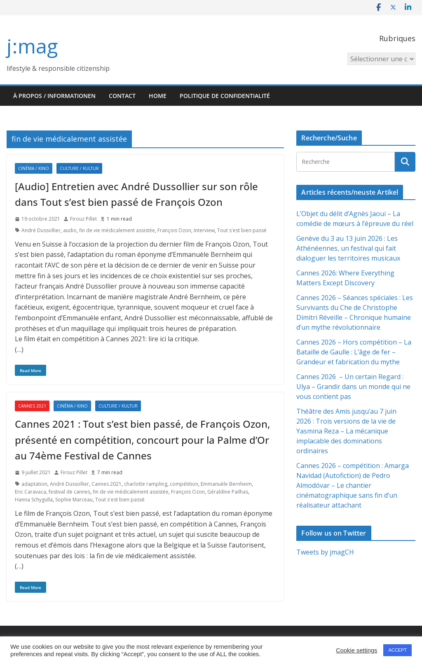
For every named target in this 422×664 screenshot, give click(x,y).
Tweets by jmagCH (325, 552)
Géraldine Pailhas (227, 491)
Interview (204, 230)
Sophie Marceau (74, 499)
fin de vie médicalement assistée (117, 230)
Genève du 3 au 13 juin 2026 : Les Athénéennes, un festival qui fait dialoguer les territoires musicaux (348, 248)
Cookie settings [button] (356, 650)
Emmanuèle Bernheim (226, 483)
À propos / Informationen (54, 96)
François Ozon (174, 230)
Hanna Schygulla (34, 499)
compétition (184, 483)
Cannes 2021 (32, 406)
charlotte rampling (145, 483)
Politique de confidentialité (225, 96)
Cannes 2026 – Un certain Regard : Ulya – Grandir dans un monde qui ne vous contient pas (353, 386)
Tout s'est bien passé (242, 230)
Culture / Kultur (79, 168)
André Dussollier (41, 230)
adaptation (34, 483)
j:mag (32, 46)
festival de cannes (69, 491)
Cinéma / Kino (33, 168)
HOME (157, 96)
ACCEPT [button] (397, 650)
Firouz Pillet (83, 218)
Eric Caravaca (30, 491)
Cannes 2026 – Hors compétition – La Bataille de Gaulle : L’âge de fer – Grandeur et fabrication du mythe (353, 352)
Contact (122, 96)
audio (70, 230)
